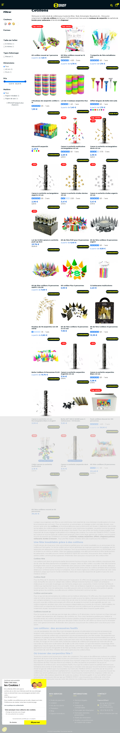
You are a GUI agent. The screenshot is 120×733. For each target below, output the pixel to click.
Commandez (53, 62)
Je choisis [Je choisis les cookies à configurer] (13, 722)
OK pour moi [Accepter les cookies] (35, 722)
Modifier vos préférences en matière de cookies (84, 721)
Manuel (9, 56)
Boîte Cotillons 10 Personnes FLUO (46, 372)
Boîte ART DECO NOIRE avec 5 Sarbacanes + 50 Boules (73, 420)
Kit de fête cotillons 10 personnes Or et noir (74, 328)
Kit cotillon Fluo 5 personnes (72, 286)
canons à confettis (73, 551)
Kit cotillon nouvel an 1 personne (45, 55)
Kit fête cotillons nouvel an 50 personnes (44, 510)
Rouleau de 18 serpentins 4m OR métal (45, 328)
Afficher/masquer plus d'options (15, 104)
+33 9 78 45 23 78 (106, 710)
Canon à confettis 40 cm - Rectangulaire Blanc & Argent (44, 420)
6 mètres (9, 47)
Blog (52, 711)
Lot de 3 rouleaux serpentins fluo (74, 101)
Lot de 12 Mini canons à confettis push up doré (45, 241)
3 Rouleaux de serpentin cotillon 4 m (45, 102)
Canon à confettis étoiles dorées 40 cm (74, 194)
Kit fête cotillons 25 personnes (102, 464)
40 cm (9, 69)
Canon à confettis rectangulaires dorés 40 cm (103, 147)
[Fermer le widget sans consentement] (12, 680)
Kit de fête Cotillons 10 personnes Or (104, 328)
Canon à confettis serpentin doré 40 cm (74, 465)
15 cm (8, 72)
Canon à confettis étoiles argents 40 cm (104, 194)
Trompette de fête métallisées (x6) (102, 56)
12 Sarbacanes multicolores (101, 286)
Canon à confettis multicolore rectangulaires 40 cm (73, 147)
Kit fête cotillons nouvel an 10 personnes (73, 56)
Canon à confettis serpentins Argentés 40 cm (73, 373)
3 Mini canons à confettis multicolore (42, 465)
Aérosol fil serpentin (40, 146)
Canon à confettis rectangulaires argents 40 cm (45, 194)
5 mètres (9, 44)
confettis (105, 547)
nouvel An (95, 580)
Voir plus (113, 114)
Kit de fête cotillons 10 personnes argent (103, 241)
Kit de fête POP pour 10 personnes (75, 240)
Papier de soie (11, 99)
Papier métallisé (12, 96)
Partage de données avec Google (15, 712)
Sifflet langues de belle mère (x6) (103, 101)
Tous (7, 66)
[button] (4, 729)
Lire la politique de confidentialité (14, 705)
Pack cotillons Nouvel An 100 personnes (101, 420)
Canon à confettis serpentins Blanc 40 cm (102, 373)
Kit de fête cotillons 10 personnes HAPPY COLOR (45, 286)
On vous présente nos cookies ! (15, 714)
